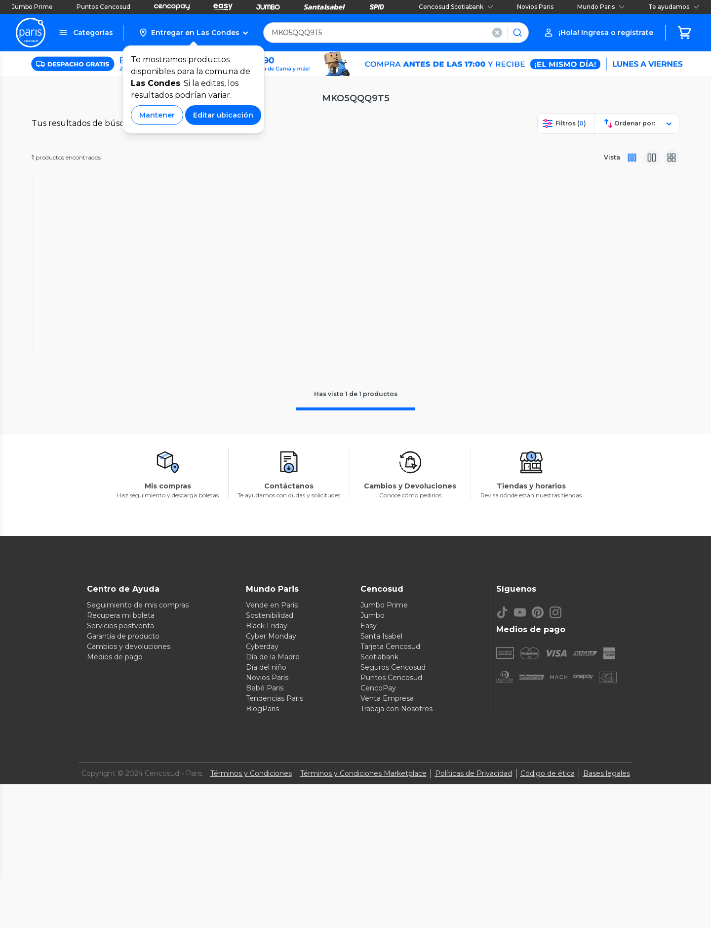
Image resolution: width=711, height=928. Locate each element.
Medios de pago (115, 899)
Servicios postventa (120, 868)
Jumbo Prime (32, 6)
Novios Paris (535, 6)
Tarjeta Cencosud (390, 889)
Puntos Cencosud (103, 6)
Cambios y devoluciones (128, 889)
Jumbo (372, 858)
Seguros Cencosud (393, 910)
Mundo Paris (601, 6)
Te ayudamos (673, 6)
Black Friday (266, 868)
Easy (368, 868)
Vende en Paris (272, 848)
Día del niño (266, 910)
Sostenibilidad (269, 858)
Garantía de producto (123, 879)
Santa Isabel (381, 879)
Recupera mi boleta (121, 858)
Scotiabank (379, 899)
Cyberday (262, 889)
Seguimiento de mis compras (138, 848)
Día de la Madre (273, 899)
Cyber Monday (271, 879)
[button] (193, 32)
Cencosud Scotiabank (456, 6)
